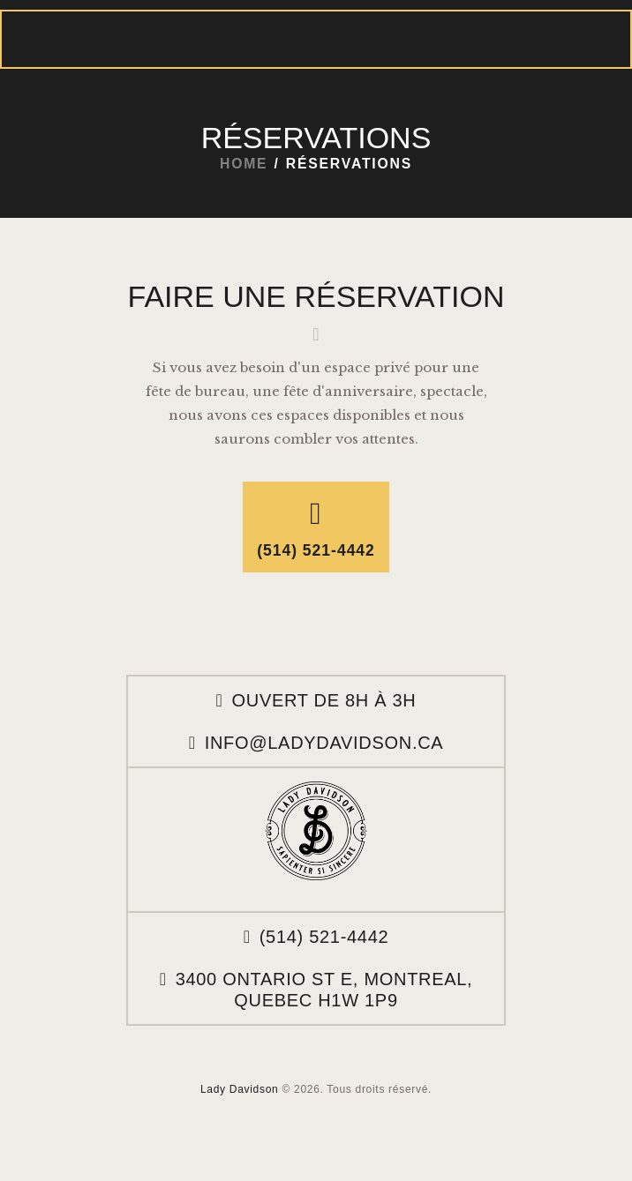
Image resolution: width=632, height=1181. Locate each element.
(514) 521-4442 (324, 936)
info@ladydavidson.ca (324, 742)
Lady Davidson (239, 1089)
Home (243, 163)
